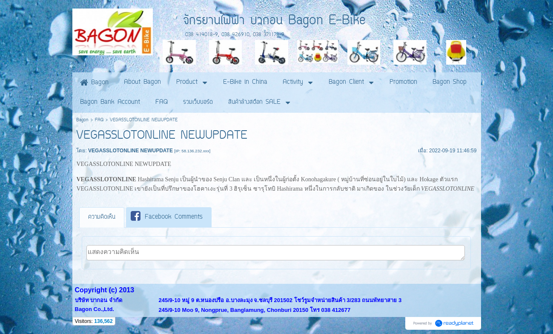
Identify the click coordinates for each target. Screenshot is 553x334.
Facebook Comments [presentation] (167, 217)
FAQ (99, 120)
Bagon (82, 120)
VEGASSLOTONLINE (104, 189)
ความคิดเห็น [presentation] (101, 217)
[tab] (101, 217)
